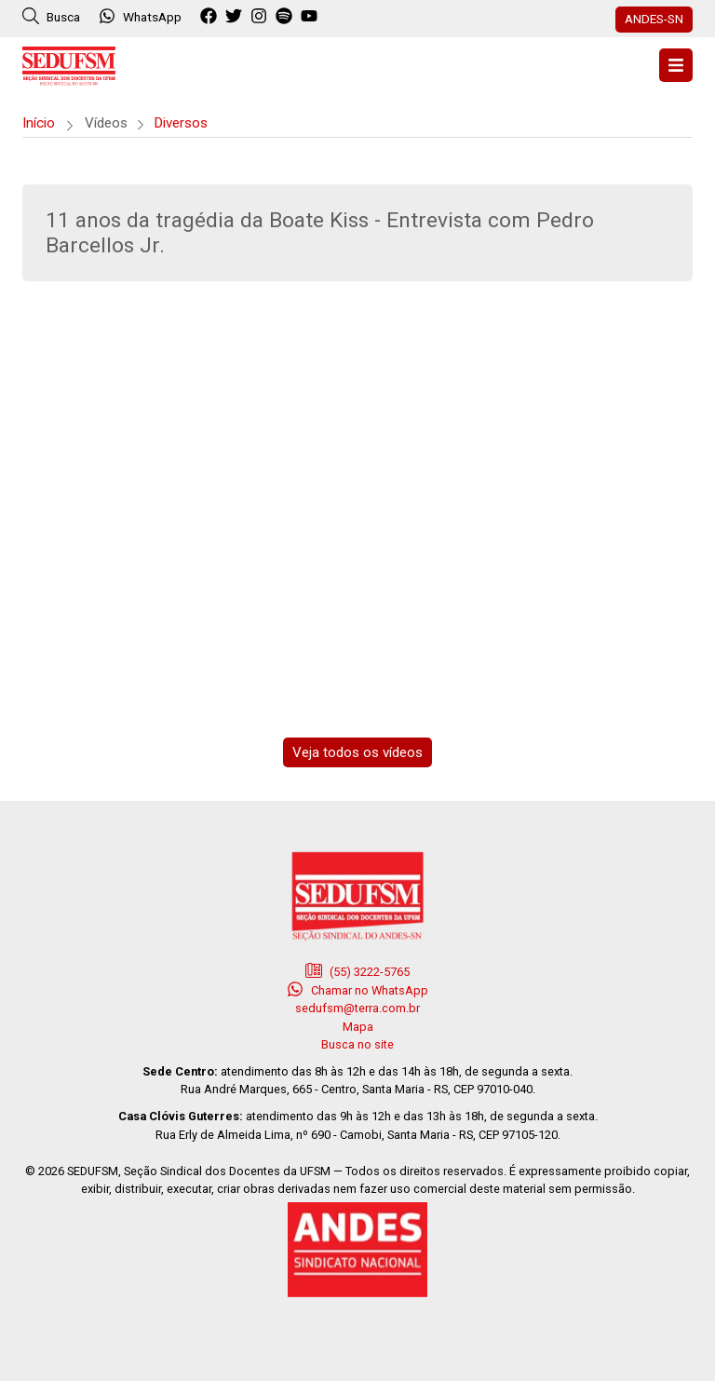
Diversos (181, 123)
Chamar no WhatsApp (357, 989)
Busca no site (357, 1044)
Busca (51, 15)
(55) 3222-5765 (357, 970)
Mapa (358, 1027)
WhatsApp (140, 15)
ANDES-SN (654, 18)
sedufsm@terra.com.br (357, 1008)
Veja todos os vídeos (357, 752)
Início (38, 123)
